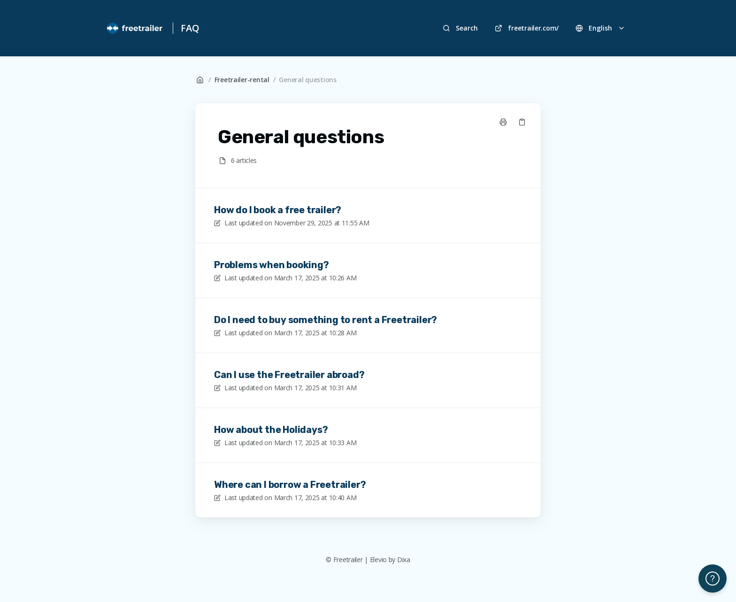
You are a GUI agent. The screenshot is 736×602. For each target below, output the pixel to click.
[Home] (135, 28)
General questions (307, 79)
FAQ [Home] (190, 28)
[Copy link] (521, 122)
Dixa (403, 559)
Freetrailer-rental (242, 79)
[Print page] (503, 122)
